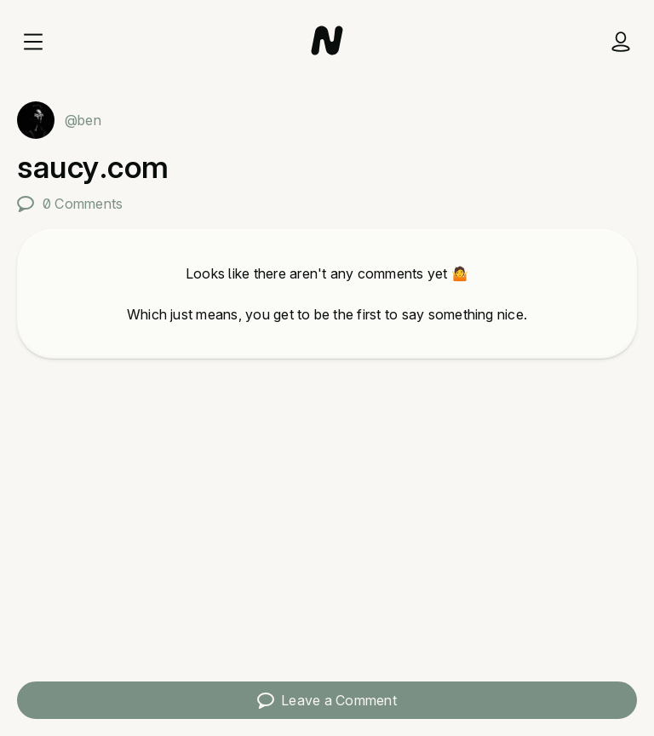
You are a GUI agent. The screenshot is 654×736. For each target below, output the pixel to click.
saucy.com (93, 167)
